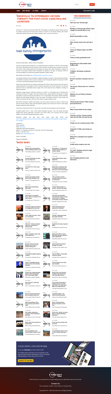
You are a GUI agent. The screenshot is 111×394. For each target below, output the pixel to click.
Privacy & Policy (67, 386)
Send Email (22, 127)
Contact (43, 10)
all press (35, 10)
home (18, 10)
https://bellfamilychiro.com (27, 133)
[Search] (81, 4)
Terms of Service (58, 386)
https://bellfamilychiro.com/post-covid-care (41, 75)
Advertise (46, 386)
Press (41, 386)
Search (92, 4)
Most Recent (26, 10)
